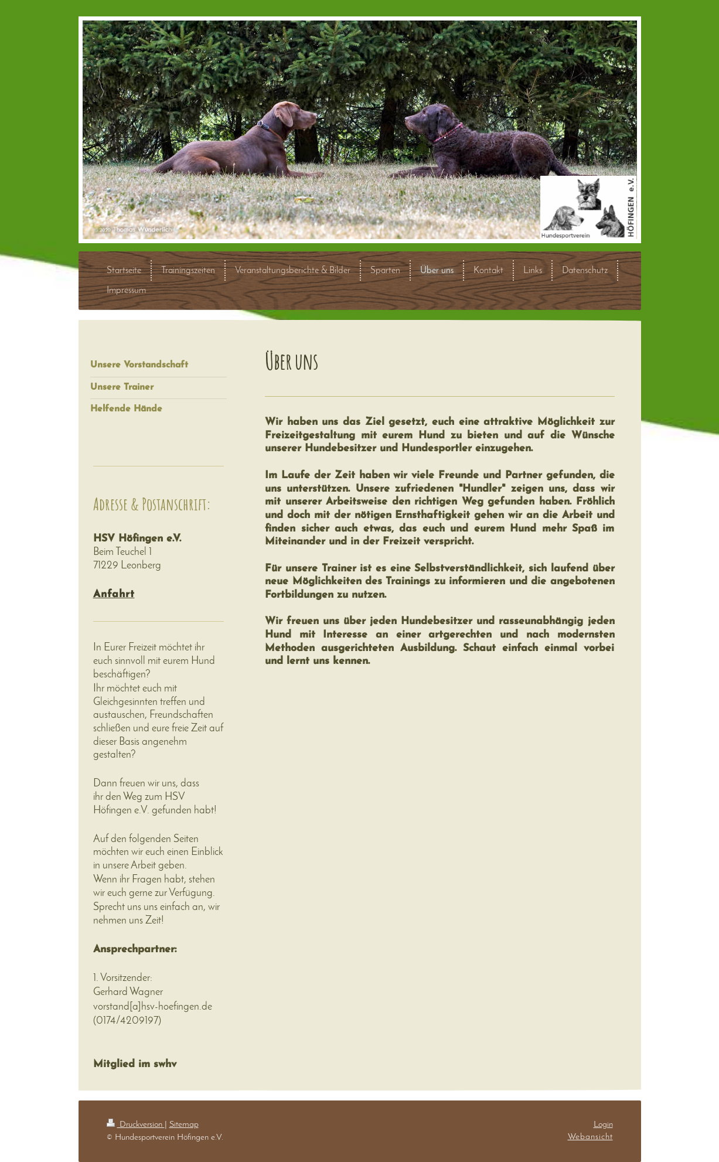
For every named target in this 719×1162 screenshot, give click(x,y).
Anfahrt (114, 594)
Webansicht (590, 1136)
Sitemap (184, 1124)
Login (603, 1124)
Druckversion (136, 1124)
